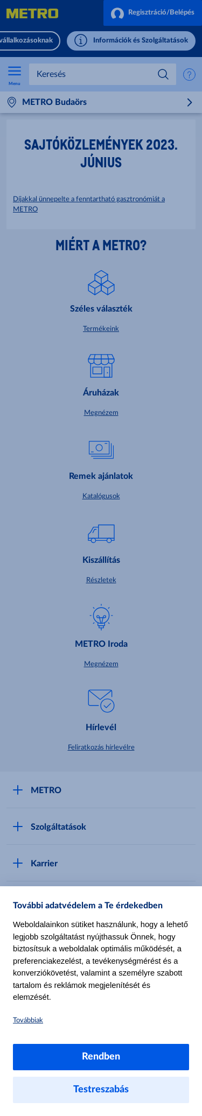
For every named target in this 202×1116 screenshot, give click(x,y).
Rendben (101, 1057)
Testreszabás (101, 1089)
